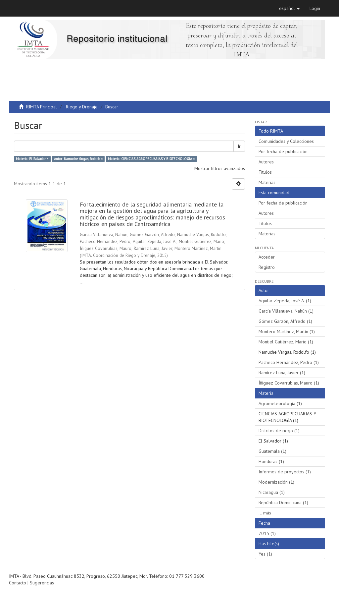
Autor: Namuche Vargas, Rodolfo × (78, 158)
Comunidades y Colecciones (286, 141)
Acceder (267, 257)
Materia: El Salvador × (32, 158)
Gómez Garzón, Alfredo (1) (285, 321)
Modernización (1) (276, 482)
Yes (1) (265, 554)
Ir (239, 146)
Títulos (265, 172)
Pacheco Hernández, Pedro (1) (289, 362)
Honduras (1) (271, 461)
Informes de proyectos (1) (285, 472)
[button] (289, 8)
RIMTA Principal (41, 107)
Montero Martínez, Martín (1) (287, 331)
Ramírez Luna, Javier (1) (282, 373)
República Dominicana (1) (283, 503)
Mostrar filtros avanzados (219, 168)
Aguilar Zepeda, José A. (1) (285, 301)
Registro (267, 267)
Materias (267, 182)
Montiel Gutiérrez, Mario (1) (286, 342)
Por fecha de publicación (283, 151)
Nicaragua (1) (272, 492)
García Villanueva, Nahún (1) (286, 311)
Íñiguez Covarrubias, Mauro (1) (289, 383)
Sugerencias (42, 583)
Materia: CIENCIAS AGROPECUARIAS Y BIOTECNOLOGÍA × (151, 158)
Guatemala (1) (272, 451)
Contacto (17, 583)
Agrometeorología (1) (280, 403)
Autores (266, 162)
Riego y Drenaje (82, 107)
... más (265, 513)
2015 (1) (267, 533)
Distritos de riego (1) (279, 431)
